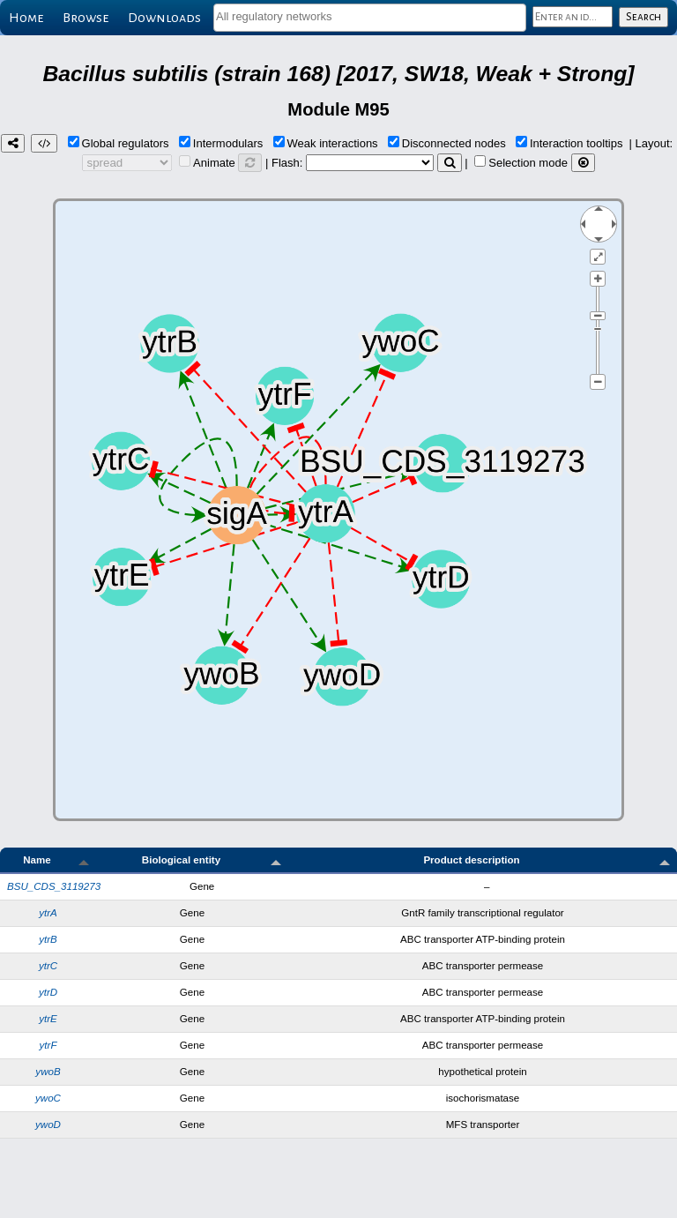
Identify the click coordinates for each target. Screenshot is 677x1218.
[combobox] (369, 18)
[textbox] (369, 16)
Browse (85, 18)
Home (26, 18)
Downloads (164, 18)
